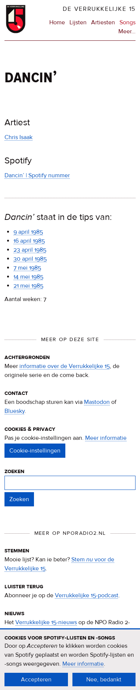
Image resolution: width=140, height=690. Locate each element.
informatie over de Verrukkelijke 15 (64, 366)
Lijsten (78, 22)
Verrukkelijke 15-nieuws (46, 622)
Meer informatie (106, 438)
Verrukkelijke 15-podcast (86, 595)
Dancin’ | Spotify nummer (37, 175)
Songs (127, 22)
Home (57, 22)
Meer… (127, 31)
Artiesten (103, 22)
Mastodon (97, 402)
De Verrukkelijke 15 (99, 9)
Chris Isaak (18, 137)
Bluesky (14, 411)
